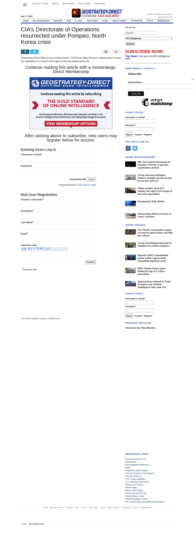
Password (26, 166)
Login (57, 318)
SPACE (150, 21)
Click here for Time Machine (140, 328)
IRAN (68, 21)
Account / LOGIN (40, 4)
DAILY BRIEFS (68, 4)
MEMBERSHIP (163, 21)
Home (26, 21)
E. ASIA (78, 21)
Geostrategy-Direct (35, 524)
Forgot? (138, 134)
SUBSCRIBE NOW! (144, 51)
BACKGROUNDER (41, 21)
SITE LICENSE (84, 4)
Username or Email (31, 154)
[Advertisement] (42, 295)
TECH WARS (92, 21)
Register (148, 134)
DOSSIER (58, 21)
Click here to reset (87, 185)
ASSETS (55, 4)
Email (24, 234)
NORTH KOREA (119, 21)
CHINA (105, 21)
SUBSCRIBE (99, 4)
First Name (27, 211)
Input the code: (29, 245)
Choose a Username (32, 199)
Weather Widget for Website (158, 14)
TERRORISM (136, 21)
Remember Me (78, 179)
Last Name (27, 222)
